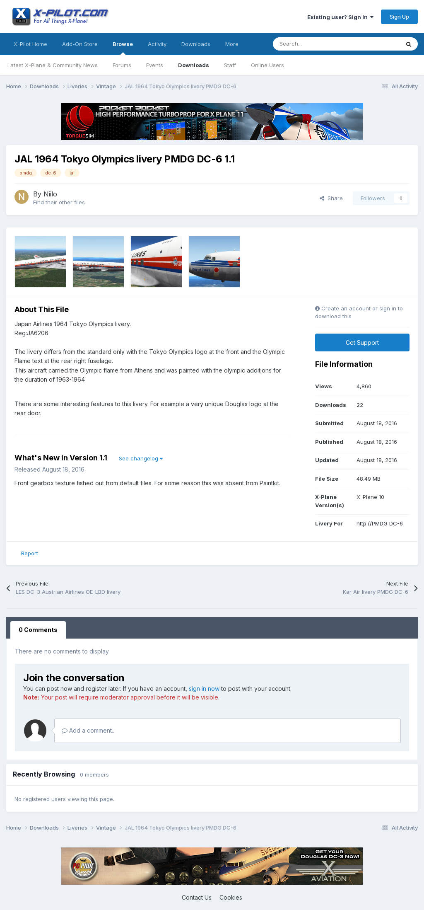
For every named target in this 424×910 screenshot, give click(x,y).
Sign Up (399, 16)
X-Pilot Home (30, 44)
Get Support (362, 342)
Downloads (193, 65)
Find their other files (59, 202)
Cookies (230, 897)
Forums (122, 65)
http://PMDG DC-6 (380, 523)
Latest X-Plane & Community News (52, 65)
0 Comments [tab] (38, 629)
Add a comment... (89, 730)
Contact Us (197, 897)
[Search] (318, 44)
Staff (230, 65)
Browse (123, 48)
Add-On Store (80, 44)
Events (154, 65)
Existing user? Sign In (340, 17)
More (231, 44)
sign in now (204, 688)
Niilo (50, 194)
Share (331, 198)
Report (29, 553)
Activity (157, 44)
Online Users (267, 65)
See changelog (141, 458)
